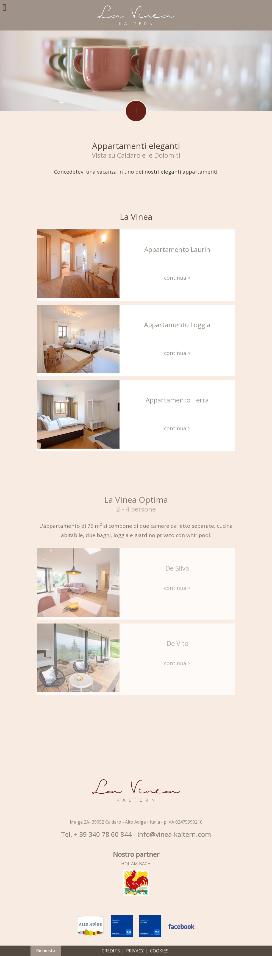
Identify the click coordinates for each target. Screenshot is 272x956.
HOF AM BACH (136, 864)
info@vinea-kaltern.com (174, 834)
